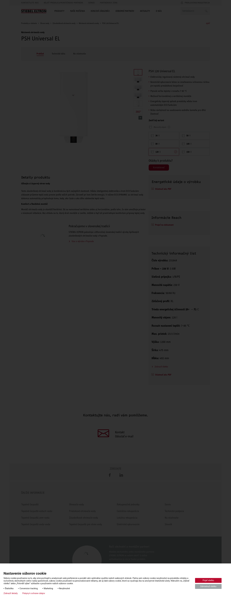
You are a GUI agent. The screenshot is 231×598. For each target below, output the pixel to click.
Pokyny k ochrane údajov (33, 593)
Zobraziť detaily (11, 593)
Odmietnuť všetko (208, 586)
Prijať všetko (208, 580)
